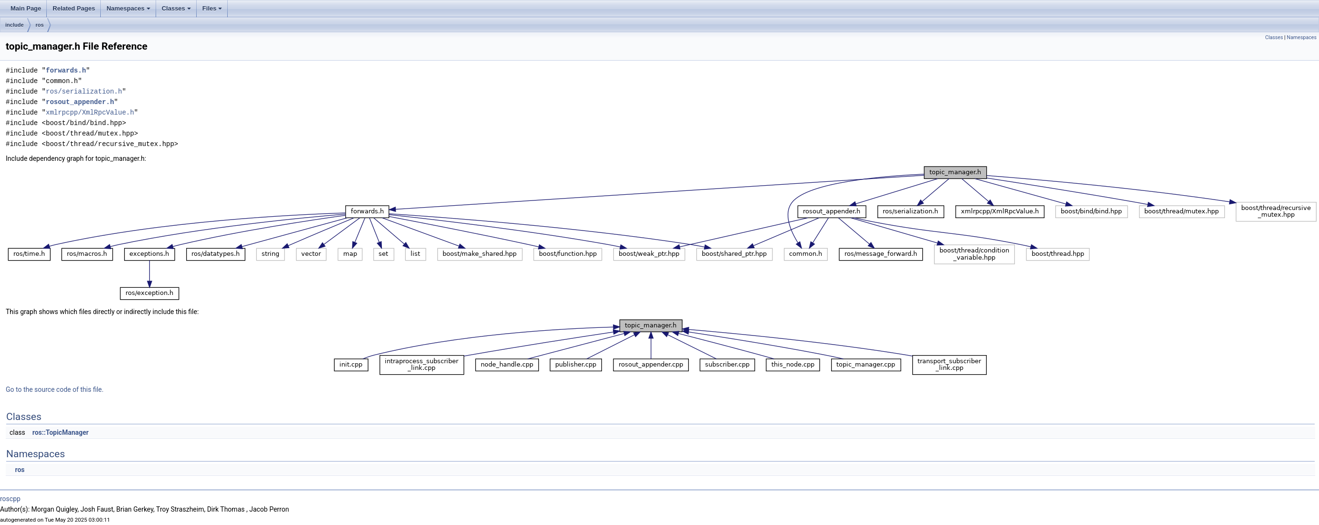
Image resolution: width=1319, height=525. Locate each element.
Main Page (26, 8)
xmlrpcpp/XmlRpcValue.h (90, 112)
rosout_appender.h (80, 101)
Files (212, 8)
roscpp (10, 499)
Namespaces (128, 8)
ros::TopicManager (60, 432)
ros (40, 25)
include (14, 25)
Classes (176, 8)
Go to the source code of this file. (55, 389)
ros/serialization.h (84, 91)
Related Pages (74, 8)
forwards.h (66, 70)
